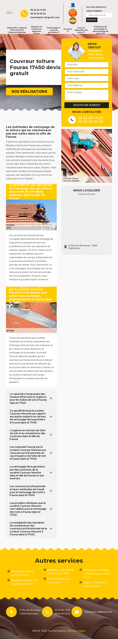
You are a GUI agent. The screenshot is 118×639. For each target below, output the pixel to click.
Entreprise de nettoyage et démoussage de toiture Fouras (96, 573)
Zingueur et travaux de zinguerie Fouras (36, 30)
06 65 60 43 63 (38, 13)
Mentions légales (77, 631)
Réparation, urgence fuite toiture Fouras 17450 (24, 582)
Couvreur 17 (67, 30)
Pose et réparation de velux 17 (81, 30)
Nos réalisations (29, 91)
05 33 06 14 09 (38, 10)
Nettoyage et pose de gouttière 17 (53, 30)
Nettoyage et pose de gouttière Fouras (22, 573)
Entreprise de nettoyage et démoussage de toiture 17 (100, 30)
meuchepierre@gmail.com (44, 17)
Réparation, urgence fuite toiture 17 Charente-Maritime (17, 30)
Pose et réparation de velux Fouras (58, 581)
